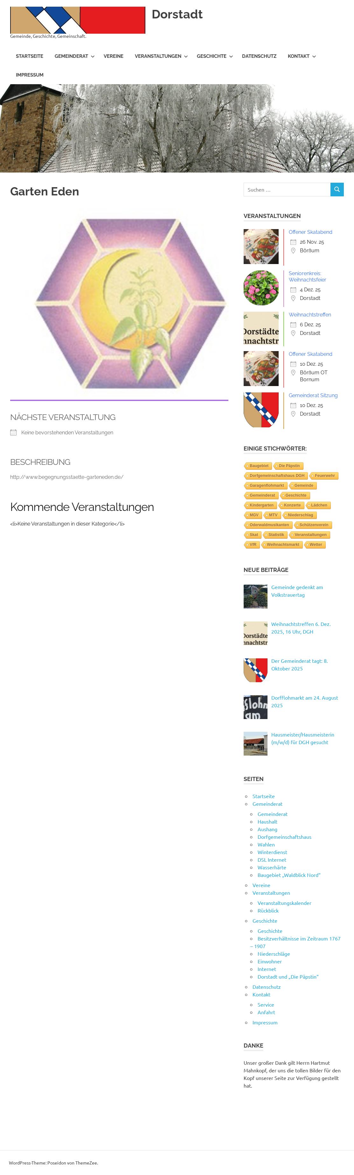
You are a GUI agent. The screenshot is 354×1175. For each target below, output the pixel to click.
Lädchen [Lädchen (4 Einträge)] (319, 505)
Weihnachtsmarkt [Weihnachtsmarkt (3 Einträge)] (283, 544)
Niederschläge (274, 953)
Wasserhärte (272, 867)
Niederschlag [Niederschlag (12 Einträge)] (300, 515)
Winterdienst (272, 852)
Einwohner (270, 961)
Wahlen (266, 844)
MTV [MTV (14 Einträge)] (273, 515)
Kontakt (302, 56)
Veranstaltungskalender (284, 903)
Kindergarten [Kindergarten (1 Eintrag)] (262, 505)
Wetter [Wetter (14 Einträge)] (316, 544)
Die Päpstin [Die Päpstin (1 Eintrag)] (289, 466)
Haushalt (267, 821)
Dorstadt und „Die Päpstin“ (288, 976)
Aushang (267, 829)
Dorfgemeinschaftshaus (284, 836)
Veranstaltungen (161, 56)
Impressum (30, 75)
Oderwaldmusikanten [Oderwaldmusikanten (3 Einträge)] (269, 525)
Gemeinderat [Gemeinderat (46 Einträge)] (262, 495)
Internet (267, 969)
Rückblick (268, 910)
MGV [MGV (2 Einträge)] (254, 515)
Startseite (29, 56)
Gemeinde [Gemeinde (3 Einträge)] (304, 485)
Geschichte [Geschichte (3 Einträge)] (296, 495)
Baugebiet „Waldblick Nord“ (289, 875)
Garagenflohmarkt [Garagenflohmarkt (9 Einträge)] (267, 485)
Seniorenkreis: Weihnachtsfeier (307, 276)
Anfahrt (266, 1012)
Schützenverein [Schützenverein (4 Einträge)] (314, 525)
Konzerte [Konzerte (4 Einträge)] (292, 505)
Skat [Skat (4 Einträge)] (254, 535)
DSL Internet (272, 859)
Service (266, 1004)
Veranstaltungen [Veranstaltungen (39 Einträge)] (311, 534)
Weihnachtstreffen (310, 315)
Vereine (113, 56)
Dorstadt (177, 14)
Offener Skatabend (310, 232)
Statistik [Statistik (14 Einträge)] (276, 535)
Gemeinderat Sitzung (313, 395)
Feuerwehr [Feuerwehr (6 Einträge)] (325, 475)
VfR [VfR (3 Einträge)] (253, 544)
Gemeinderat (75, 56)
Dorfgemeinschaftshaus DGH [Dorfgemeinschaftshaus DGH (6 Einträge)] (277, 475)
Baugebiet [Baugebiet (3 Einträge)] (259, 466)
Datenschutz (259, 56)
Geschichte (215, 56)
